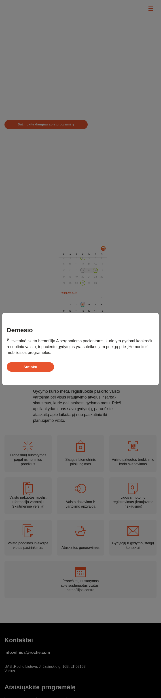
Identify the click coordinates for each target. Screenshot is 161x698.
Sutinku (30, 367)
